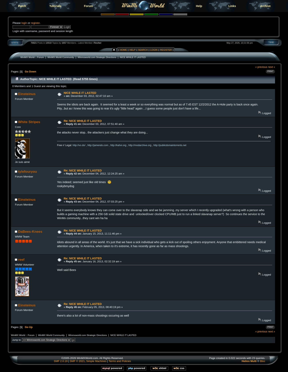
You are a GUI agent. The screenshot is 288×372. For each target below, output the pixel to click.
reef (21, 260)
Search (143, 50)
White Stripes (29, 122)
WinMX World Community (60, 57)
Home (123, 50)
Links (232, 6)
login (24, 22)
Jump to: (16, 340)
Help (199, 6)
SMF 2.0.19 (61, 361)
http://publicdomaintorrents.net (169, 145)
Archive (265, 6)
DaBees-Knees (30, 232)
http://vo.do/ (79, 145)
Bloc (262, 361)
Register (166, 50)
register (35, 22)
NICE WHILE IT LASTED (133, 57)
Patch (22, 6)
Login (153, 50)
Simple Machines (96, 361)
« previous (261, 66)
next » (271, 66)
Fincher (97, 43)
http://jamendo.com (97, 145)
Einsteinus (27, 94)
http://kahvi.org (118, 145)
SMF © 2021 (77, 361)
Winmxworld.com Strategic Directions (97, 57)
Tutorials (55, 6)
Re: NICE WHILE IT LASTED (83, 120)
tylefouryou (27, 171)
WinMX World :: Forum (32, 57)
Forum (88, 6)
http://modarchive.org (139, 145)
